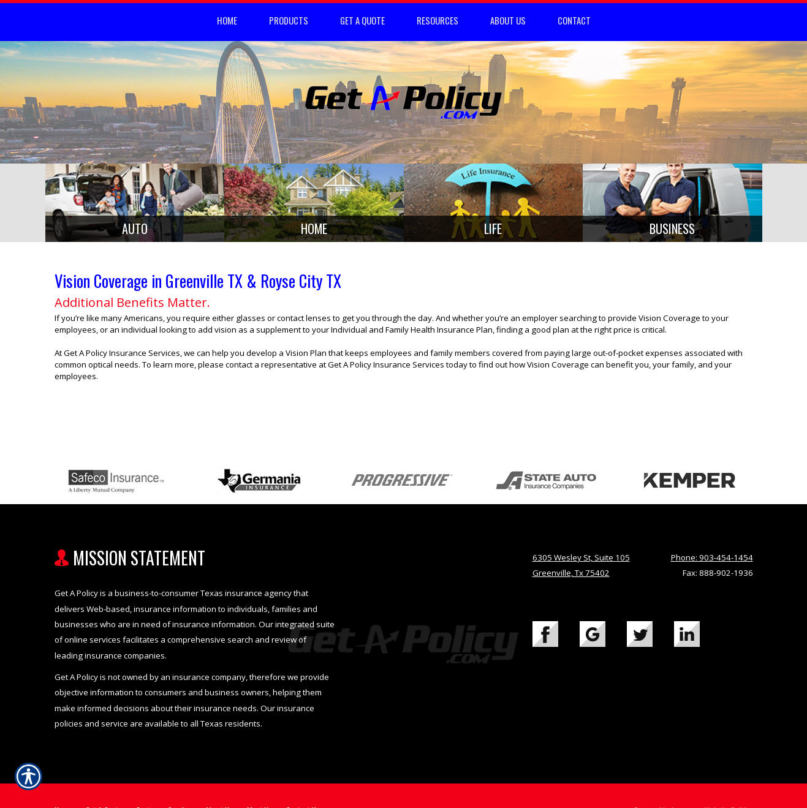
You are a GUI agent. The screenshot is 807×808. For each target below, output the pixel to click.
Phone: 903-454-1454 (712, 561)
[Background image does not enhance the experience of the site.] (135, 205)
